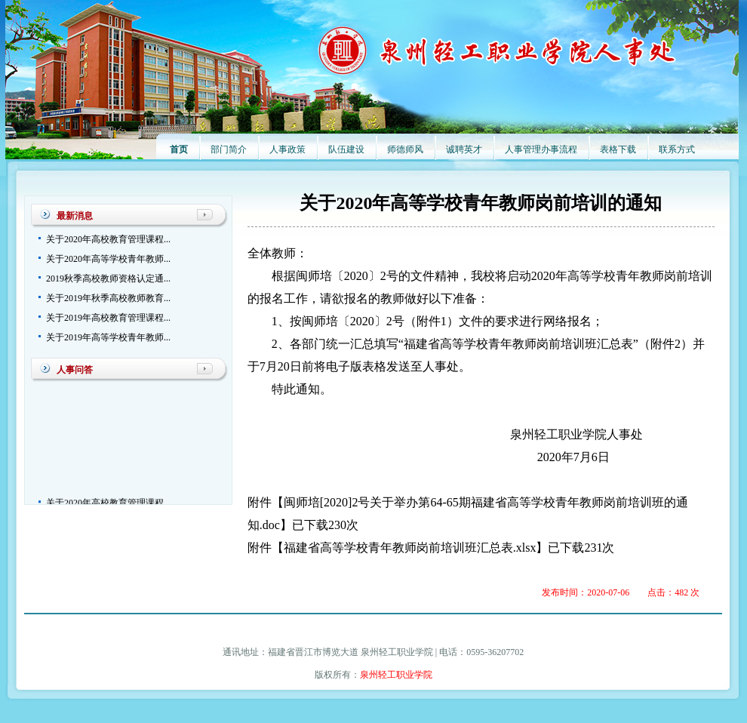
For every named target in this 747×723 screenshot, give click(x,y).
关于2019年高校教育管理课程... (108, 317)
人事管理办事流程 (541, 149)
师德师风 (405, 149)
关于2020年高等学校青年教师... (108, 259)
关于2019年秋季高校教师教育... (108, 298)
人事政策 (287, 149)
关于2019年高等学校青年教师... (108, 337)
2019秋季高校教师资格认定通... (108, 278)
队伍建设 (346, 149)
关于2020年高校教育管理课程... (108, 239)
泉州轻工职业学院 (396, 674)
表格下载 (618, 149)
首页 (179, 149)
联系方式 (677, 149)
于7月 (262, 366)
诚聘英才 (464, 149)
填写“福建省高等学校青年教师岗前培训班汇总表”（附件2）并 (539, 343)
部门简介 (229, 149)
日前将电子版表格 (338, 366)
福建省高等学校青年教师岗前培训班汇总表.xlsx (410, 547)
